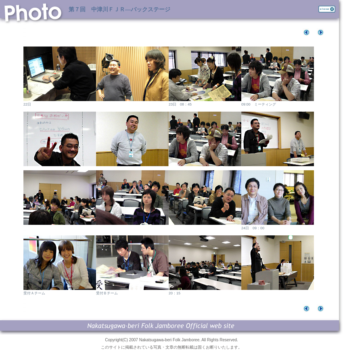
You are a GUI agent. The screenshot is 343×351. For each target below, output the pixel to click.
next (322, 32)
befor (308, 32)
